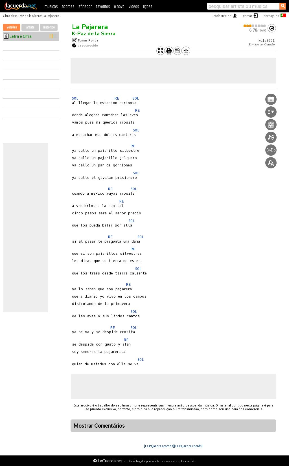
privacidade (154, 461)
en (175, 461)
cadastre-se (222, 16)
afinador (85, 6)
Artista (30, 27)
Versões (12, 27)
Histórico (49, 27)
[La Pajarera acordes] (159, 446)
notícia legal (134, 461)
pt (180, 461)
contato (190, 461)
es (168, 461)
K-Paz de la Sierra (93, 33)
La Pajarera (90, 26)
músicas (51, 6)
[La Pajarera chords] (188, 446)
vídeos (134, 6)
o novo (119, 6)
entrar (247, 16)
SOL (75, 98)
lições (147, 6)
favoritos (103, 6)
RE (117, 98)
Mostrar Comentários (99, 426)
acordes (68, 6)
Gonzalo (269, 44)
